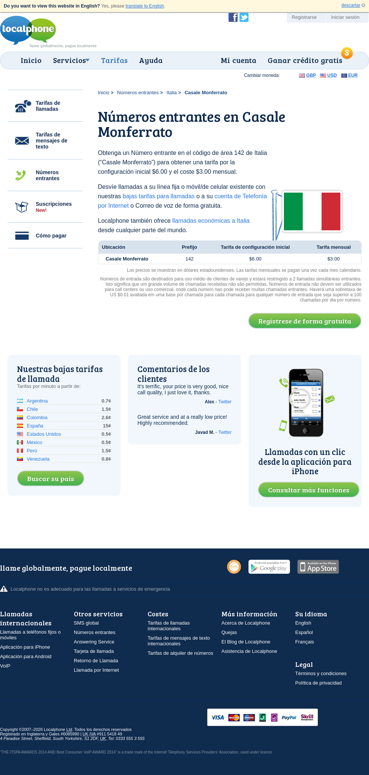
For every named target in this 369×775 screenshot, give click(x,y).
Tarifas (114, 60)
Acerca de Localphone (245, 623)
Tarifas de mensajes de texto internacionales (179, 640)
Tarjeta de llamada (94, 651)
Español (304, 632)
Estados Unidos (44, 434)
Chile (32, 409)
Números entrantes (47, 175)
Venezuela (38, 459)
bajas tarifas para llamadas (159, 196)
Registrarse (304, 17)
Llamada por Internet (96, 670)
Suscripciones (54, 207)
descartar (351, 5)
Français (304, 642)
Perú (32, 450)
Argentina (37, 401)
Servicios (69, 60)
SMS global (86, 623)
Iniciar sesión (345, 17)
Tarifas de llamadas (48, 106)
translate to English (144, 6)
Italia (171, 92)
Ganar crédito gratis (305, 60)
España (35, 426)
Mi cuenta (238, 60)
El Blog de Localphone (245, 642)
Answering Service (94, 642)
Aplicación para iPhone (25, 647)
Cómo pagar (51, 236)
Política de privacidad (318, 683)
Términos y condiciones (321, 673)
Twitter (225, 401)
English (303, 623)
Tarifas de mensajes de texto (51, 141)
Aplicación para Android (26, 656)
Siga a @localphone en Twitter (244, 17)
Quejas (229, 632)
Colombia (37, 417)
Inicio (31, 60)
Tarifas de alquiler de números (180, 653)
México (34, 442)
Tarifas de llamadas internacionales (169, 625)
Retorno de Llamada (96, 660)
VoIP (5, 666)
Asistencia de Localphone (249, 651)
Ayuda (151, 60)
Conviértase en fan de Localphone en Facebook (233, 17)
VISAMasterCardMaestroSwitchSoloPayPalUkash (273, 718)
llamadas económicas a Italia (210, 220)
